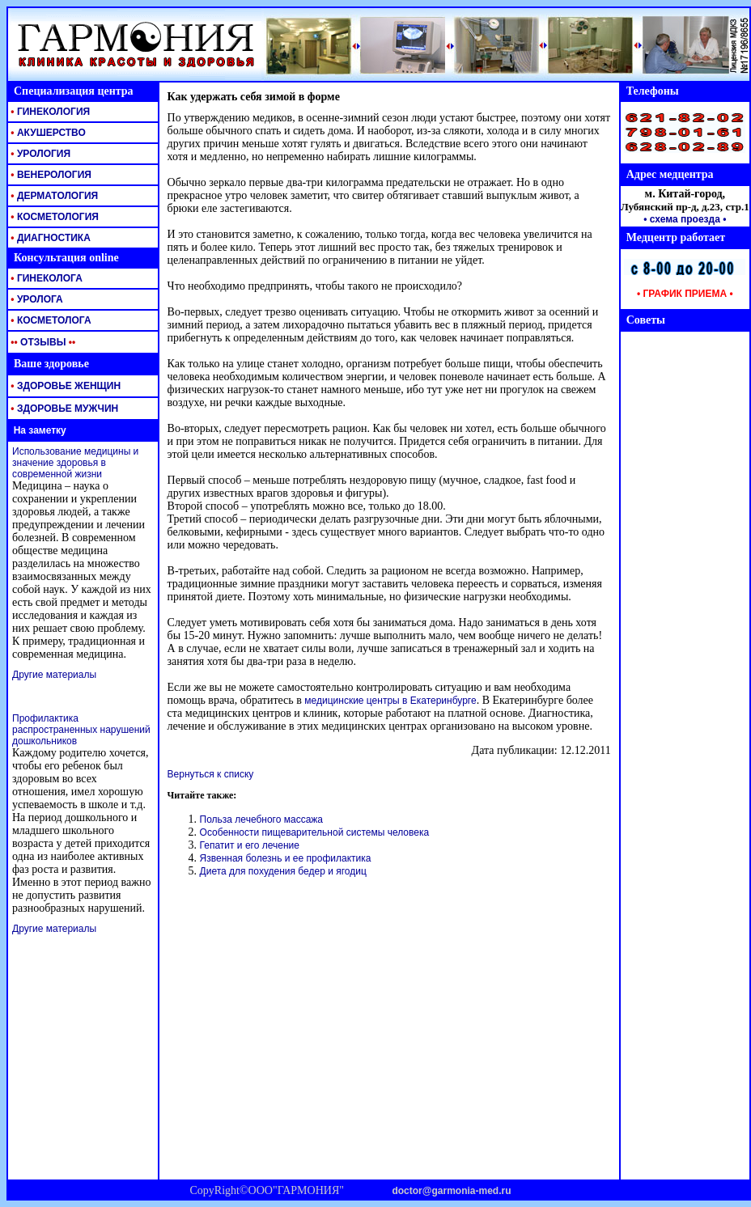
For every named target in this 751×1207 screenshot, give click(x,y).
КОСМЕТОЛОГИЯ (53, 216)
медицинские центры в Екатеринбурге (390, 700)
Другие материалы (54, 674)
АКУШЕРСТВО (47, 132)
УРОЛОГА (35, 299)
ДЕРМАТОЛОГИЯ (53, 195)
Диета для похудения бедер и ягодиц (283, 871)
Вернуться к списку (211, 774)
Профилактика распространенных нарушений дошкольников (81, 730)
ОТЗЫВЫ (41, 342)
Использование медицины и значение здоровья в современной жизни (75, 463)
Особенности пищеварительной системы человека (315, 832)
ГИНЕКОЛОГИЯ (49, 111)
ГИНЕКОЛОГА (45, 278)
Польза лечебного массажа (261, 819)
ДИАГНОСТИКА (49, 238)
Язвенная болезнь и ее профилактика (285, 858)
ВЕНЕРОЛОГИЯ (49, 174)
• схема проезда (681, 219)
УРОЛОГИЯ (39, 153)
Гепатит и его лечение (249, 845)
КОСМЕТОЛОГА (49, 320)
